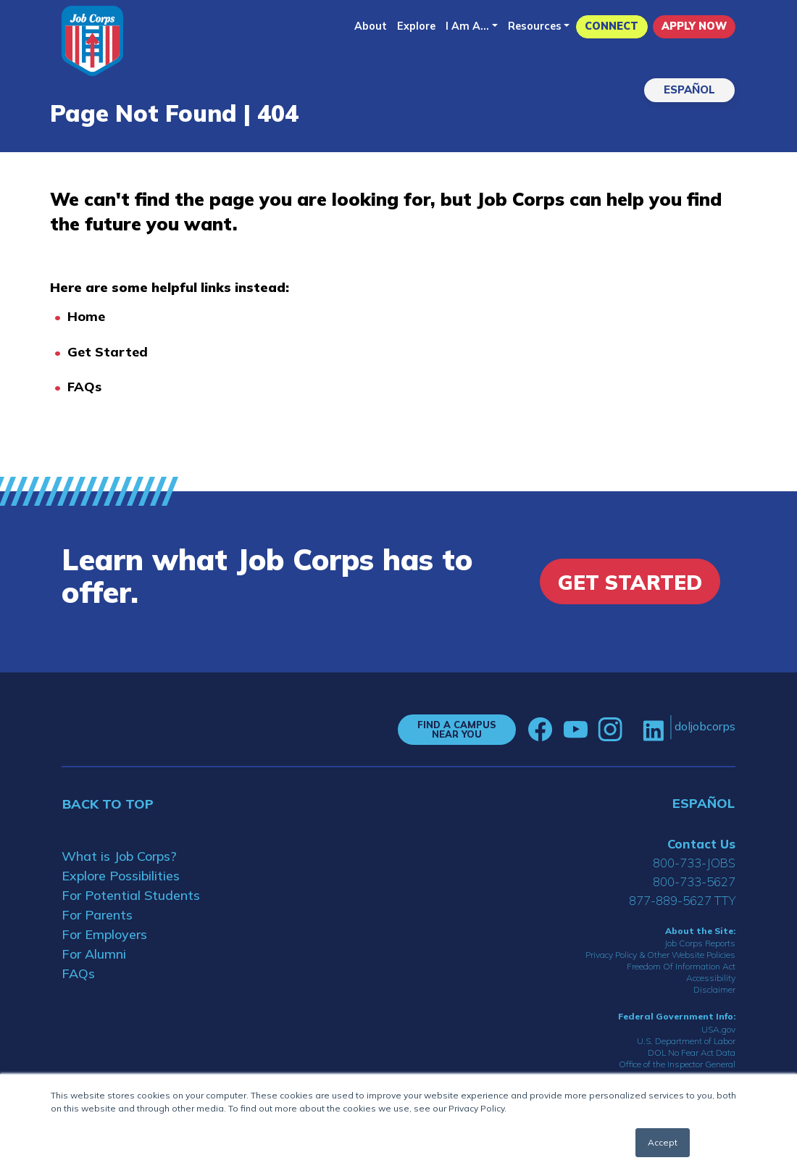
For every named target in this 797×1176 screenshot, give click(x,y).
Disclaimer (714, 989)
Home (86, 316)
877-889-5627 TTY (682, 900)
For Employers (104, 934)
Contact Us (701, 843)
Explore (416, 26)
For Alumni (94, 954)
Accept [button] (662, 1142)
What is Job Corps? (119, 856)
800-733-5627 (694, 881)
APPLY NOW (694, 26)
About (370, 26)
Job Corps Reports (699, 943)
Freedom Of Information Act (681, 966)
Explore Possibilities (121, 875)
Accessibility (710, 977)
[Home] (92, 41)
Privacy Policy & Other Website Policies (660, 954)
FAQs (84, 386)
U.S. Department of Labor (686, 1040)
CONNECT (611, 26)
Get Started (107, 351)
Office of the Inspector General (677, 1064)
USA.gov (718, 1029)
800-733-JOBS (694, 862)
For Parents (97, 914)
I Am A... (467, 26)
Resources (535, 26)
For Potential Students (131, 895)
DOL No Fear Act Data (691, 1052)
